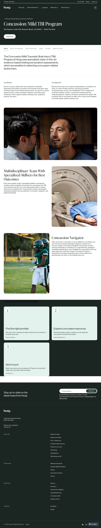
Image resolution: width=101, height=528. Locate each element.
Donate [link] (87, 1)
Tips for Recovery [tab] (31, 48)
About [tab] (6, 48)
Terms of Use (63, 398)
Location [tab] (48, 48)
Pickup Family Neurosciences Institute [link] (18, 19)
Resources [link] (54, 7)
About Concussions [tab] (16, 48)
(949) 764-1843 (49, 29)
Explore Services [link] (33, 7)
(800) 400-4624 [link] (9, 420)
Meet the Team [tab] (58, 48)
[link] (7, 7)
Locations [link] (45, 7)
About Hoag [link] (65, 7)
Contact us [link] (10, 373)
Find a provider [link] (11, 337)
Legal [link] (27, 524)
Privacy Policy (89, 396)
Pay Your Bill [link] (81, 1)
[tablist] (50, 49)
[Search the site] (95, 7)
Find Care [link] (21, 7)
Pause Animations (9, 1)
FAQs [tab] (41, 48)
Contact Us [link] (94, 1)
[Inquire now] (10, 36)
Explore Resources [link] (60, 337)
